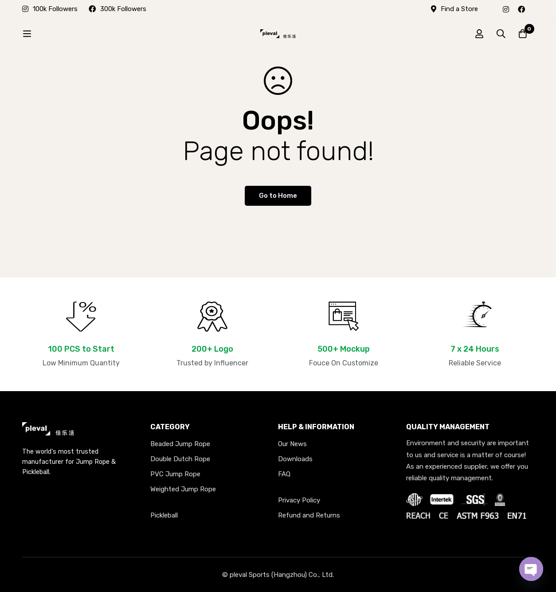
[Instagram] (506, 9)
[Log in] (478, 34)
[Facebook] (521, 9)
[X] (533, 9)
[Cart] (522, 34)
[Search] (500, 34)
